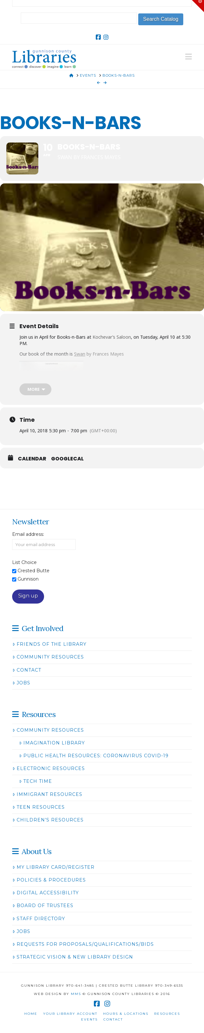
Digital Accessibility (45, 893)
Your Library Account (70, 1014)
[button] (188, 57)
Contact (26, 670)
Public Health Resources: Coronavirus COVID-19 (93, 756)
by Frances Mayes (99, 354)
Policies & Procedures (49, 880)
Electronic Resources (48, 768)
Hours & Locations (125, 1014)
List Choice (24, 562)
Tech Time (35, 781)
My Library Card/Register (53, 867)
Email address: (28, 534)
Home (30, 1014)
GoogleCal (67, 459)
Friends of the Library (49, 644)
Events (89, 1019)
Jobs (21, 683)
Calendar (32, 459)
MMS (76, 994)
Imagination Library (52, 743)
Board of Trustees (42, 905)
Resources (167, 1014)
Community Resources (48, 657)
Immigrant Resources (47, 794)
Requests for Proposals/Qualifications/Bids (83, 944)
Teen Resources (38, 807)
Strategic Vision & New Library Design (72, 957)
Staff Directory (38, 918)
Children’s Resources (47, 820)
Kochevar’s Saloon (112, 337)
